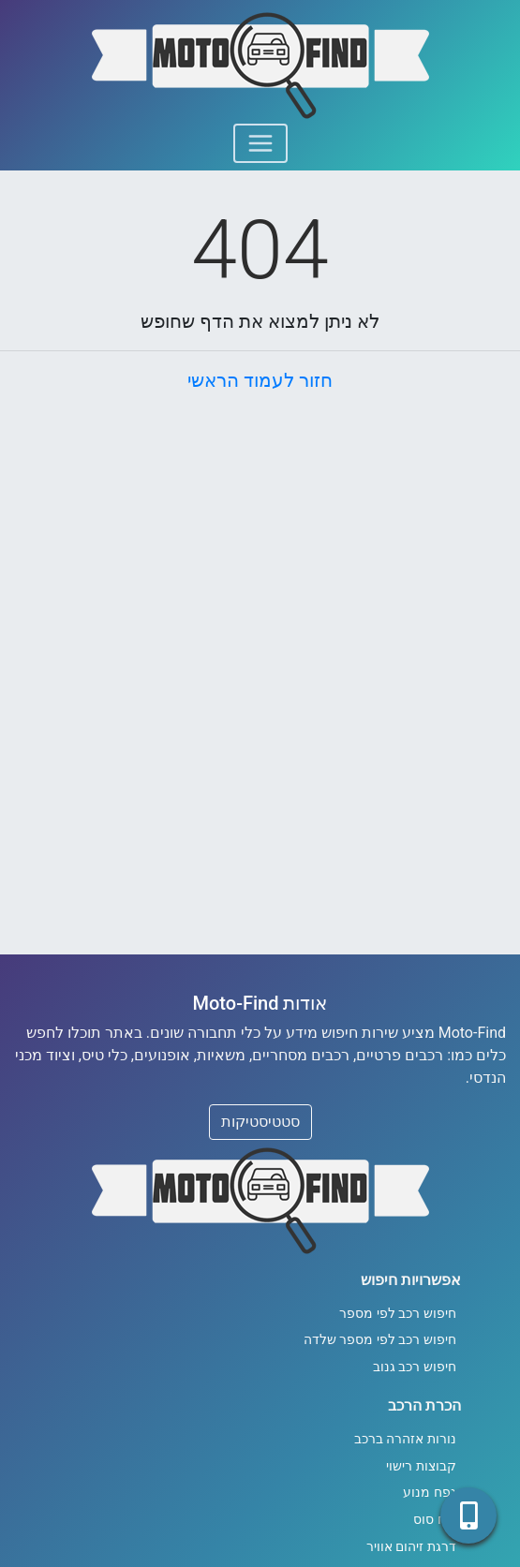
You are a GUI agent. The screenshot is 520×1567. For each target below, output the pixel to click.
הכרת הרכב (424, 1405)
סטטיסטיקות (260, 1122)
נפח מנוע (429, 1492)
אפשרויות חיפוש (411, 1280)
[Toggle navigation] (260, 143)
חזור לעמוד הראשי (260, 380)
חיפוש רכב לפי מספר (397, 1314)
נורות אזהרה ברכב (405, 1439)
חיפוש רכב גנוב (414, 1367)
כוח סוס (434, 1520)
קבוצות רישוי (421, 1466)
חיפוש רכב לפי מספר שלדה (380, 1340)
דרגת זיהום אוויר (411, 1547)
